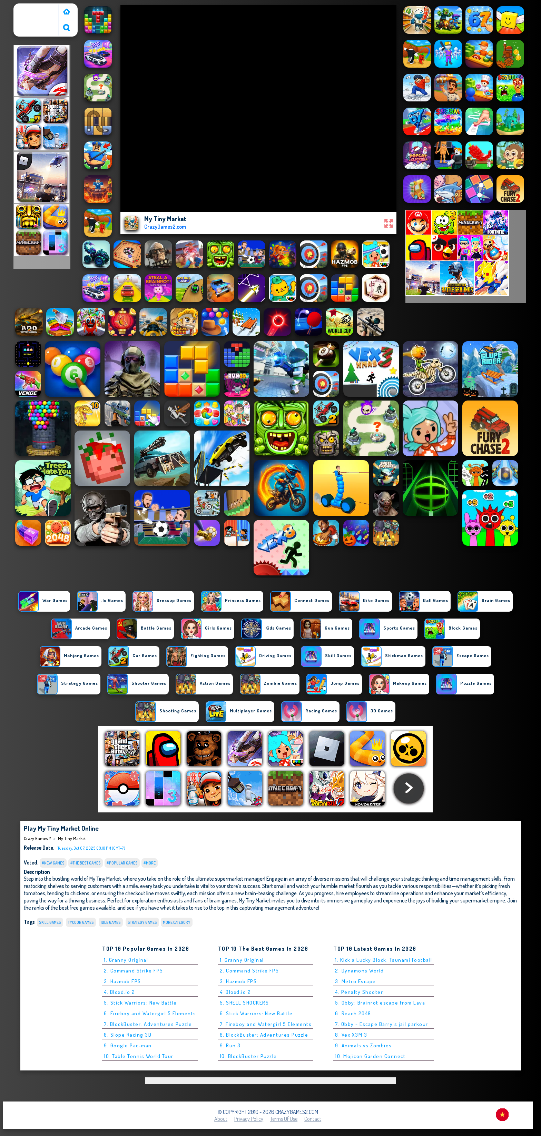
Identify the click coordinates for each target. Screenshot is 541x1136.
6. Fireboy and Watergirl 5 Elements (150, 1013)
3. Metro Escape (355, 981)
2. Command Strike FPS (133, 970)
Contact (312, 1118)
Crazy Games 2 (32, 7)
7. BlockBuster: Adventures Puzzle (148, 1024)
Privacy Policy (248, 1118)
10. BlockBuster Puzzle (248, 1056)
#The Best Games (85, 863)
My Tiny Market (72, 838)
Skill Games (50, 922)
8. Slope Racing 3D (127, 1034)
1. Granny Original (126, 960)
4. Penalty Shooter (359, 992)
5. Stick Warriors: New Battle (140, 1002)
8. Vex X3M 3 (351, 1034)
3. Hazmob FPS (122, 981)
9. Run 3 (230, 1045)
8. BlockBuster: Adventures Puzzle (264, 1034)
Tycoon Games (81, 922)
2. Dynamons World (359, 970)
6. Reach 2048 (353, 1013)
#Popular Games (122, 863)
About (220, 1118)
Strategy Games (142, 922)
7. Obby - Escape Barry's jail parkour (381, 1024)
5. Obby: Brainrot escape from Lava (380, 1002)
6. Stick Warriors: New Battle (256, 1013)
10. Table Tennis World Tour (139, 1056)
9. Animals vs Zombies (363, 1045)
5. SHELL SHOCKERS (244, 1002)
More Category (176, 922)
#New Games (53, 863)
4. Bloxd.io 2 (119, 992)
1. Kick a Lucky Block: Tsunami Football (383, 960)
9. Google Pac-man (128, 1045)
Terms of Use (283, 1118)
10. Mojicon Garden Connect (370, 1056)
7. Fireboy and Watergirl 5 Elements (266, 1024)
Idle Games (111, 922)
